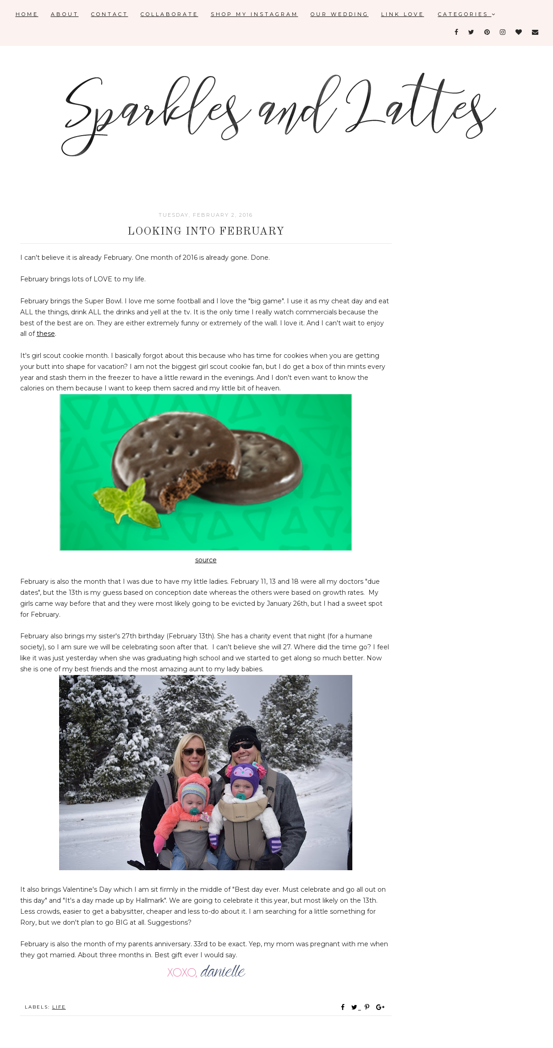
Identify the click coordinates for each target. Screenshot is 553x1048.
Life (59, 1007)
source (206, 560)
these (46, 333)
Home (27, 14)
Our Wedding (340, 14)
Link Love (402, 14)
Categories (467, 14)
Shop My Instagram (254, 14)
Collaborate (169, 14)
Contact (109, 14)
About (65, 14)
